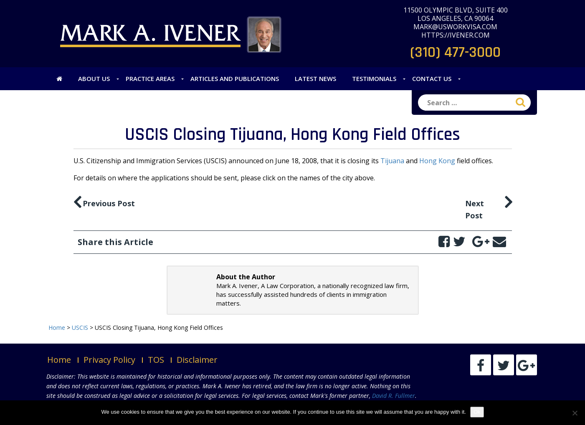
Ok (477, 412)
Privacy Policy (109, 359)
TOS (156, 359)
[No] (574, 413)
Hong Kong (437, 160)
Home (59, 359)
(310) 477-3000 (455, 52)
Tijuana (392, 160)
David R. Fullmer (393, 396)
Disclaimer (197, 359)
